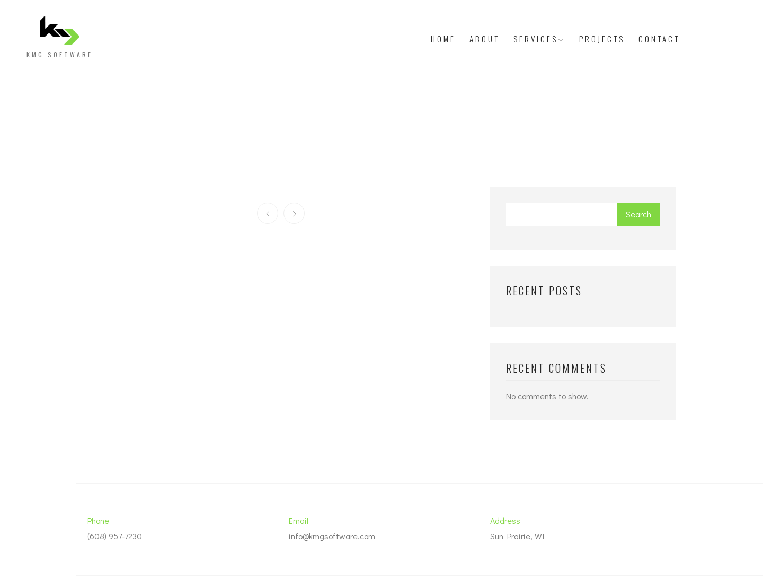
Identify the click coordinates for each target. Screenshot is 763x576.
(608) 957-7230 (114, 536)
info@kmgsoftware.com (332, 536)
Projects (602, 39)
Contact (659, 39)
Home (443, 39)
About (484, 39)
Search (638, 214)
